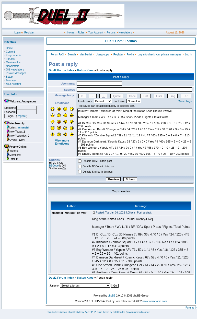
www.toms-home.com (154, 301)
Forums (111, 32)
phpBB (111, 295)
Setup (9, 76)
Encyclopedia (13, 55)
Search (72, 54)
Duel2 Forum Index (61, 70)
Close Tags (185, 101)
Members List (13, 62)
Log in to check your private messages (159, 54)
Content (10, 51)
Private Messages (16, 73)
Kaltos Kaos (85, 70)
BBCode (54, 165)
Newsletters (125, 32)
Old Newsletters (15, 69)
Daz (87, 312)
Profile (130, 54)
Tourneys (11, 80)
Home (70, 32)
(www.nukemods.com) (137, 312)
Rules (81, 32)
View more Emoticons (62, 142)
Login (17, 32)
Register (29, 32)
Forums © (191, 307)
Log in (188, 54)
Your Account (95, 32)
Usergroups (102, 54)
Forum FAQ (57, 54)
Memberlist (85, 54)
